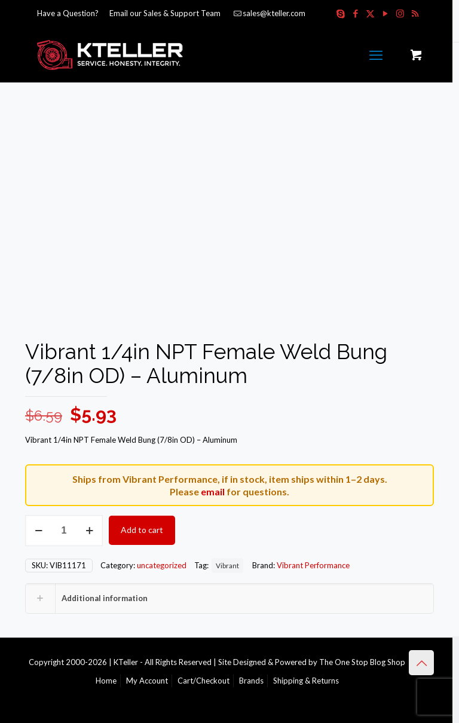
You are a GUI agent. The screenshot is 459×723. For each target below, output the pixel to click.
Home (106, 680)
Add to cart (142, 530)
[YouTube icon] (385, 13)
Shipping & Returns (306, 680)
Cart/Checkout (204, 680)
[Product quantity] (64, 530)
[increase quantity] (89, 530)
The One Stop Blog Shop (362, 662)
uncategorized (161, 565)
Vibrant (227, 565)
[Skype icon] (340, 13)
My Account (147, 680)
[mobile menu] (376, 55)
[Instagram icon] (400, 13)
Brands (251, 680)
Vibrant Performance (313, 565)
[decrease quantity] (38, 530)
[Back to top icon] (421, 662)
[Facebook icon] (355, 13)
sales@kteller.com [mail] (274, 13)
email (213, 491)
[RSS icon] (415, 13)
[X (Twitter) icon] (370, 13)
